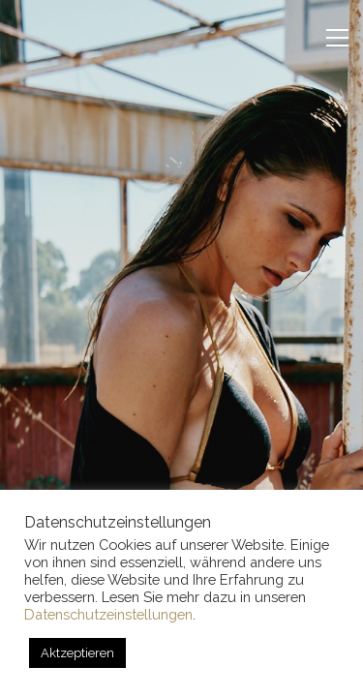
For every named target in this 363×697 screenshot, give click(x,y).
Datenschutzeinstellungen (108, 614)
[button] (337, 37)
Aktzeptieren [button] (77, 653)
